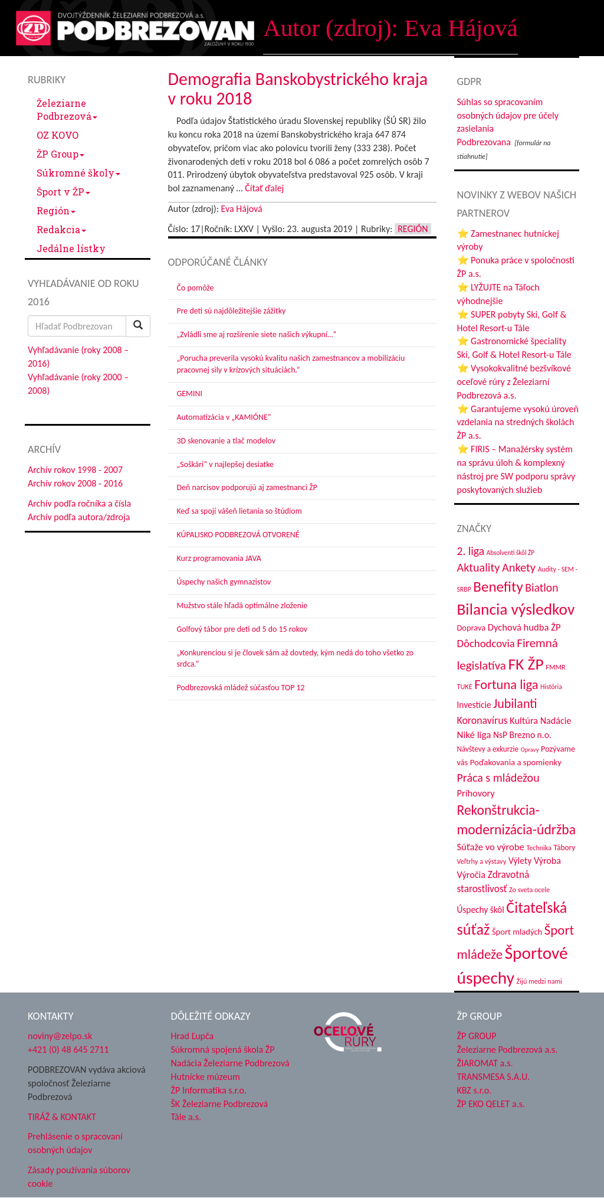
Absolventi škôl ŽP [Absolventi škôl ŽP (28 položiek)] (510, 553)
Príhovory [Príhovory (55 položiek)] (476, 793)
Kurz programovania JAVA (219, 558)
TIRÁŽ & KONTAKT (62, 1116)
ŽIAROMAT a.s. (485, 1063)
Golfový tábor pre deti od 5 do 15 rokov (242, 629)
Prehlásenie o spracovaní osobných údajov (75, 1143)
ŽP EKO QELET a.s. (491, 1103)
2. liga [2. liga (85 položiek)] (471, 551)
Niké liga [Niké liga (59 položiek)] (474, 735)
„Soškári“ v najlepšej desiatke (225, 464)
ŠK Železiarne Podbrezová (219, 1103)
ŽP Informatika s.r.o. (209, 1090)
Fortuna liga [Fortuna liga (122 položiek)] (506, 685)
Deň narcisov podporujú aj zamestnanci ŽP (247, 487)
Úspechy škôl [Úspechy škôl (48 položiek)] (480, 909)
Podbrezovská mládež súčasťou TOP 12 (241, 688)
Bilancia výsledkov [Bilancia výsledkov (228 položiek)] (516, 609)
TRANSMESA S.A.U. (493, 1076)
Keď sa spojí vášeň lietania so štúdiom (239, 511)
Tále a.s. (186, 1116)
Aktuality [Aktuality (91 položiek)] (478, 567)
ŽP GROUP (477, 1036)
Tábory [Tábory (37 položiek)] (565, 848)
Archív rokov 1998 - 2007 (75, 469)
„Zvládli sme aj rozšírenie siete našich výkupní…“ (257, 334)
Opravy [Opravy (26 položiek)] (530, 749)
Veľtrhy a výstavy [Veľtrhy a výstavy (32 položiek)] (482, 861)
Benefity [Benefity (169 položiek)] (498, 586)
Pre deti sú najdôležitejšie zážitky (231, 311)
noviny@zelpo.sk (60, 1036)
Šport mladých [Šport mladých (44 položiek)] (517, 931)
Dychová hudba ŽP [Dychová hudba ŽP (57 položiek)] (524, 627)
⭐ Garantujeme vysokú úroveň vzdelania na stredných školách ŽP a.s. (518, 422)
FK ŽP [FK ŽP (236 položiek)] (525, 664)
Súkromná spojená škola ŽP (223, 1049)
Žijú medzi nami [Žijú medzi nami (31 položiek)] (539, 981)
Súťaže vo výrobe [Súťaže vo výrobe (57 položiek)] (490, 847)
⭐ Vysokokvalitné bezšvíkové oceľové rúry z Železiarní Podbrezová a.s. (514, 382)
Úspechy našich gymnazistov (224, 582)
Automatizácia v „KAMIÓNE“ (224, 417)
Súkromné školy (78, 173)
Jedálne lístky (71, 248)
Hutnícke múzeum (205, 1076)
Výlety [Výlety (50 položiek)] (519, 860)
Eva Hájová (241, 208)
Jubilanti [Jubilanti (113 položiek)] (515, 703)
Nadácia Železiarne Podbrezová (230, 1063)
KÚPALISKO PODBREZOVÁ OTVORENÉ (238, 535)
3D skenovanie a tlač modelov (226, 441)
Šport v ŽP (63, 191)
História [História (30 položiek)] (551, 687)
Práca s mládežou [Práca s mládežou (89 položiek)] (498, 778)
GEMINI (189, 394)
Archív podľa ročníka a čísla (79, 503)
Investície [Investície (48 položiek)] (474, 704)
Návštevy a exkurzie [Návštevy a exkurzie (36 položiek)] (488, 749)
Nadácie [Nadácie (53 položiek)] (556, 720)
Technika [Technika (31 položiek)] (539, 847)
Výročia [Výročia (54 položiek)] (471, 874)
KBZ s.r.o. (474, 1090)
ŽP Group (60, 154)
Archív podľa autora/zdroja (79, 517)
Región (56, 210)
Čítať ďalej (264, 188)
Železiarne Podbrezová (67, 109)
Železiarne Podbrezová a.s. (507, 1049)
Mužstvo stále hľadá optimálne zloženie (242, 605)
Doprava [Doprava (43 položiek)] (471, 627)
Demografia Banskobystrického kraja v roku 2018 (298, 88)
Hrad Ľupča (192, 1036)
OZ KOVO (57, 135)
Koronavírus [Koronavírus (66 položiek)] (482, 720)
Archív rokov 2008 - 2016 (75, 483)
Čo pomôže (195, 288)
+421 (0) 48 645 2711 (68, 1049)
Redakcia (61, 229)
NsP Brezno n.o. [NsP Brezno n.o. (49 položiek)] (522, 734)
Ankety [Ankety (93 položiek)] (519, 567)
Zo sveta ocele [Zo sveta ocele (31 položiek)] (529, 889)
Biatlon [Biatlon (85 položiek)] (541, 587)
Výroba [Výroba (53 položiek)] (547, 860)
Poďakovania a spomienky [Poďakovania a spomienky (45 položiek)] (516, 762)
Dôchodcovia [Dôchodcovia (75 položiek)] (486, 643)
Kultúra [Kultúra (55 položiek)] (524, 720)
